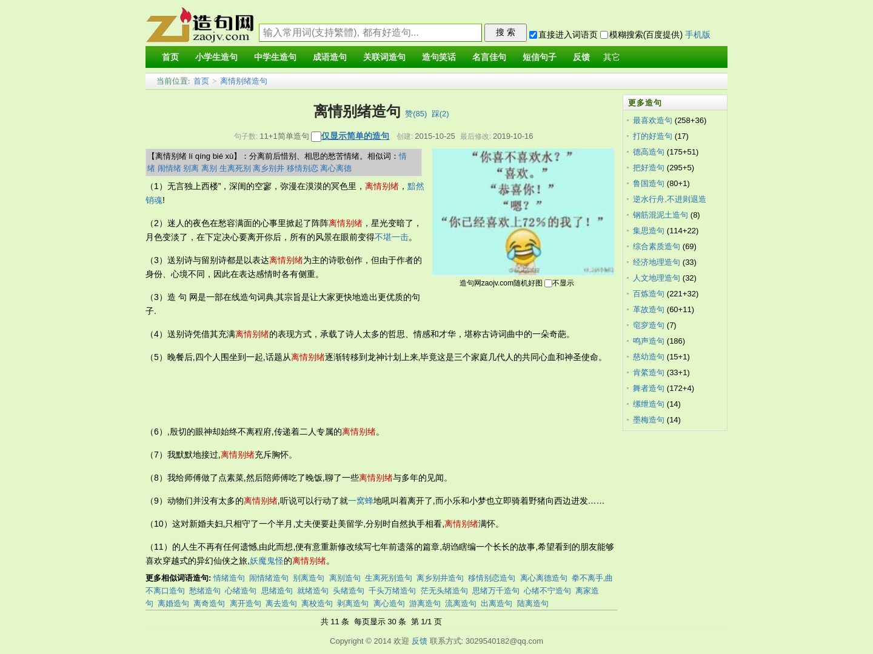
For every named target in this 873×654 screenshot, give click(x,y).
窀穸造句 (648, 325)
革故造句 (648, 309)
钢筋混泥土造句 (660, 214)
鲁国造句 (648, 183)
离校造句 (317, 603)
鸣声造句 (648, 340)
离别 (209, 168)
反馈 (419, 641)
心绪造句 (240, 590)
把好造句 (648, 167)
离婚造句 (173, 603)
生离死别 (235, 168)
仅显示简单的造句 (355, 136)
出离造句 (496, 603)
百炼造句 (648, 293)
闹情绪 (169, 168)
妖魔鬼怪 (267, 561)
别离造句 (308, 577)
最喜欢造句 (652, 120)
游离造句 (425, 603)
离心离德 (336, 168)
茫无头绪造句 (444, 590)
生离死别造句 (388, 577)
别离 (191, 168)
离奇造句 (209, 603)
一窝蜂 (360, 501)
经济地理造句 (656, 262)
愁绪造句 (205, 590)
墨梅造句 (648, 419)
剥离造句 (353, 603)
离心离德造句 (543, 577)
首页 (201, 80)
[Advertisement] (366, 394)
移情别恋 (302, 168)
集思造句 (648, 230)
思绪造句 (277, 590)
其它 (611, 57)
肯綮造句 (648, 372)
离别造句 (345, 577)
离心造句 (389, 603)
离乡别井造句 (440, 577)
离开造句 (245, 603)
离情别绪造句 (243, 80)
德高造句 (648, 151)
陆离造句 (533, 603)
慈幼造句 (648, 356)
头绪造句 (348, 590)
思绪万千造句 (496, 590)
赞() (416, 113)
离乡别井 (268, 168)
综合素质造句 (656, 246)
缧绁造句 (648, 404)
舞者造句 (648, 388)
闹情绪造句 (269, 577)
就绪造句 (313, 590)
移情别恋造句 (491, 577)
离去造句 (281, 603)
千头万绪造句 (392, 590)
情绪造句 (229, 577)
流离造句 (461, 603)
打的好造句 (652, 136)
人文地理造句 (656, 277)
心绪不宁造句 (547, 590)
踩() (440, 113)
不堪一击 (392, 237)
